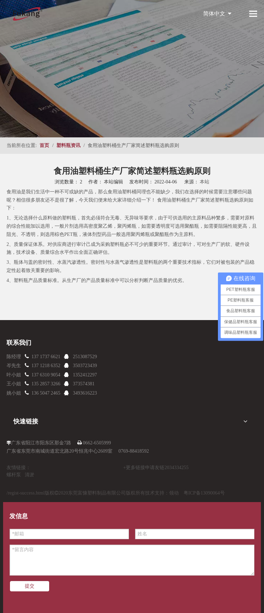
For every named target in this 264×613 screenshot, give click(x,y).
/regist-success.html (26, 493)
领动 (174, 493)
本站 (204, 181)
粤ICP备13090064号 (204, 493)
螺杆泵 (14, 474)
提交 (29, 586)
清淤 (29, 474)
